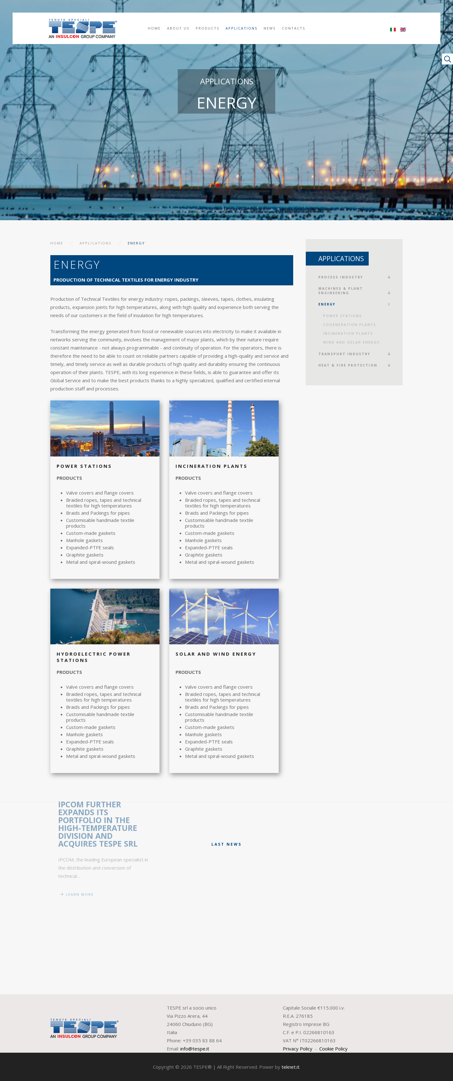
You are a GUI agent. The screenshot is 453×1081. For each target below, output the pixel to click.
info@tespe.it (194, 1048)
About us (178, 28)
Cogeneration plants (349, 324)
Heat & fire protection (348, 365)
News (270, 28)
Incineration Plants (348, 333)
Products (207, 28)
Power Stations (342, 315)
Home (154, 28)
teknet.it (290, 1067)
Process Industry (340, 277)
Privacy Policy (297, 1048)
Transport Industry (344, 354)
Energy (326, 304)
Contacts (293, 28)
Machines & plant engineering (340, 290)
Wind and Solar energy (351, 342)
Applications (241, 28)
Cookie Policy (333, 1048)
